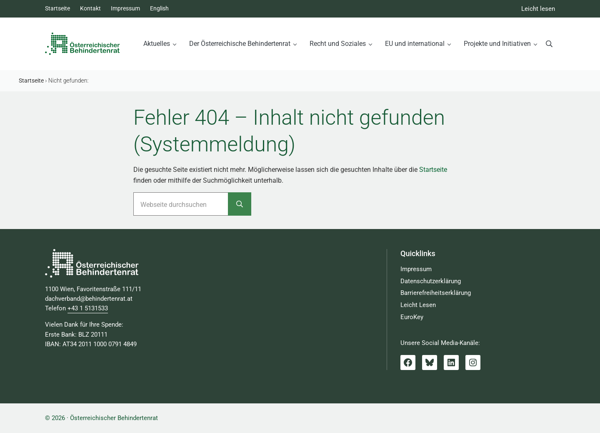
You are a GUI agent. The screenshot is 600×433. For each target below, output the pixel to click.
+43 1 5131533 (88, 308)
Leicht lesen (538, 9)
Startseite (433, 170)
